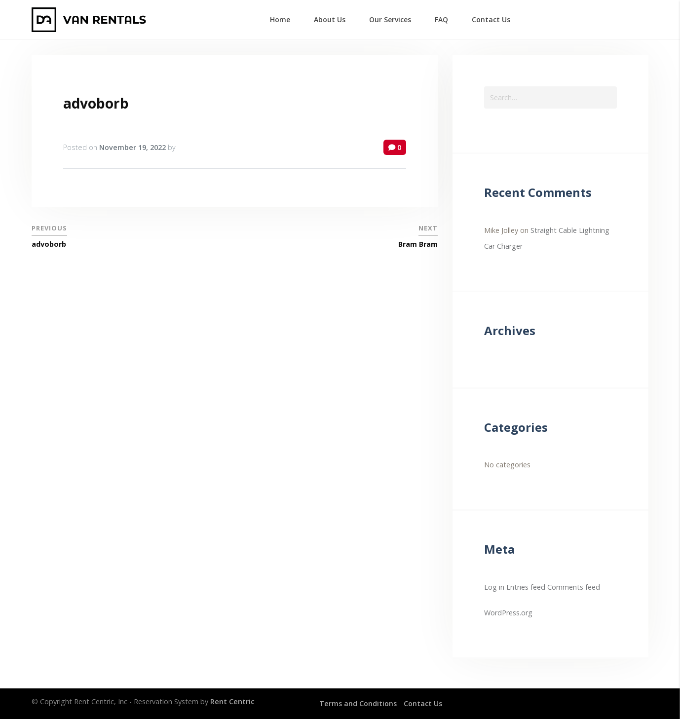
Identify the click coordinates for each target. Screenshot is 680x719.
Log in (494, 587)
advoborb (96, 103)
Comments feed (573, 587)
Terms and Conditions (358, 703)
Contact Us (423, 703)
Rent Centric (232, 701)
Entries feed (525, 587)
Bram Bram (418, 244)
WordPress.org (508, 612)
